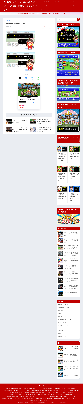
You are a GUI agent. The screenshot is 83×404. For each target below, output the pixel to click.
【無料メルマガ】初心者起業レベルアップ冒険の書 (16, 388)
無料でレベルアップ (37, 2)
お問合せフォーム (44, 10)
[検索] (78, 19)
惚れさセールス (49, 6)
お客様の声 (73, 6)
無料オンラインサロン (59, 6)
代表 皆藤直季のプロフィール (46, 400)
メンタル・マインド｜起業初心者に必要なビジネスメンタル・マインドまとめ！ (58, 396)
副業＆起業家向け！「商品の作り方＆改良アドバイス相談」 (17, 390)
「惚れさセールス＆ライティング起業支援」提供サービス (41, 388)
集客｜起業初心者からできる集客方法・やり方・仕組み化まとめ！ (58, 394)
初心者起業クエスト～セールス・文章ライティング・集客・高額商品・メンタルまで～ (18, 6)
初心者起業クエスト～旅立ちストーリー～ (70, 390)
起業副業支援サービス (48, 2)
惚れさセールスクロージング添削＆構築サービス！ (66, 388)
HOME (41, 386)
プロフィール (36, 10)
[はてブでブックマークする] (32, 78)
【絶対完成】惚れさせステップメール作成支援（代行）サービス (45, 390)
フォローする (30, 102)
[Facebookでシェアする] (26, 78)
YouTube (67, 6)
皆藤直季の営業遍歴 (34, 400)
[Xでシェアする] (20, 78)
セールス (62, 2)
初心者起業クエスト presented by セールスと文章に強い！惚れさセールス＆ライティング (41, 13)
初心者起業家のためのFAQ (39, 6)
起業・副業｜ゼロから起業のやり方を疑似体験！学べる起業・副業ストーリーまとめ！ (28, 392)
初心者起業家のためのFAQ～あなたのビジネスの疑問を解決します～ (50, 398)
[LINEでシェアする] (38, 78)
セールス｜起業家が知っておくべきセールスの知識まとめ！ (61, 392)
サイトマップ (78, 398)
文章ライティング (70, 2)
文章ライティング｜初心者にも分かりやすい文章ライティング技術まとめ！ (26, 394)
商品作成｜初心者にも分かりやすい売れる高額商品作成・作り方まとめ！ (23, 396)
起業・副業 (56, 2)
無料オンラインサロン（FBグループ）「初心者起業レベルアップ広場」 (18, 398)
